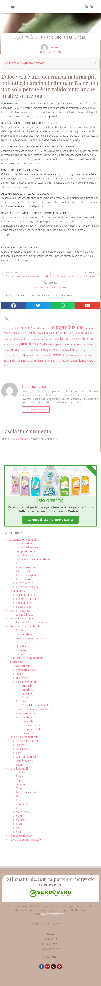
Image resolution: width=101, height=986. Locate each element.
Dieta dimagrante (26, 792)
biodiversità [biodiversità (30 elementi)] (10, 332)
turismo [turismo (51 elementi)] (63, 360)
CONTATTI (50, 938)
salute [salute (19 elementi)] (31, 361)
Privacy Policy (50, 943)
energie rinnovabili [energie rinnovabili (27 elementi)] (49, 339)
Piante (19, 764)
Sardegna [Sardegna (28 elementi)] (38, 360)
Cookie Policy (50, 948)
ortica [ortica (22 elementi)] (6, 350)
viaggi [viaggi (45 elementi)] (82, 360)
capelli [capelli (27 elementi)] (40, 332)
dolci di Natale (24, 555)
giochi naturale (25, 642)
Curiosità (27, 721)
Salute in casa (24, 606)
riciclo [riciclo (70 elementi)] (58, 354)
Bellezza (21, 630)
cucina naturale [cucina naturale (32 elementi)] (78, 332)
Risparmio (28, 733)
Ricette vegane (24, 583)
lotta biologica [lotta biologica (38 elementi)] (75, 344)
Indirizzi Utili (17, 662)
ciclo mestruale (25, 634)
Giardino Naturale (26, 756)
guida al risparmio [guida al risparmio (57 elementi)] (33, 344)
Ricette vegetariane (27, 587)
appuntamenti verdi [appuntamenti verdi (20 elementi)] (41, 328)
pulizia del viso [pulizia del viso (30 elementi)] (49, 349)
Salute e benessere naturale (32, 709)
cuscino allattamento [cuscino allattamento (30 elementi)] (15, 339)
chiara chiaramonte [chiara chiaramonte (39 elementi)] (56, 332)
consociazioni (24, 748)
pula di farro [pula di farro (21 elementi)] (35, 350)
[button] (13, 7)
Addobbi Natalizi (26, 594)
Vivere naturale (25, 717)
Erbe (18, 800)
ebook (19, 673)
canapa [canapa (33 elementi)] (32, 332)
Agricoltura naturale (28, 741)
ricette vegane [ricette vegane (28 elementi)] (11, 355)
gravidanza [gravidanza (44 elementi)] (11, 344)
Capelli (20, 780)
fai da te (27, 693)
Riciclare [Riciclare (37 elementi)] (46, 355)
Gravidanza (22, 646)
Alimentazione (24, 543)
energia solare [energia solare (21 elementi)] (33, 339)
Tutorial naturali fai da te (37, 705)
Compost (21, 744)
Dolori (20, 796)
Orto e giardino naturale (23, 737)
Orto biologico (24, 760)
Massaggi (21, 820)
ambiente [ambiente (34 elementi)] (26, 327)
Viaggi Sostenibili (26, 713)
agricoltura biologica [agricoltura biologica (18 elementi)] (12, 328)
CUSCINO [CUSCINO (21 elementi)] (92, 333)
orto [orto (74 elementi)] (13, 349)
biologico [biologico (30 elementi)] (22, 332)
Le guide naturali (26, 681)
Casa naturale (17, 591)
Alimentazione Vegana (29, 547)
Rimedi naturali (46, 287)
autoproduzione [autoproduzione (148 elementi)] (68, 327)
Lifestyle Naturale (20, 666)
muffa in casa (23, 602)
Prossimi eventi (31, 729)
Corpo (19, 788)
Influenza (21, 808)
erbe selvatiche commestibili (33, 559)
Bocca (19, 776)
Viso (63, 287)
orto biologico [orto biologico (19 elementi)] (23, 350)
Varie (25, 697)
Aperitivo (27, 689)
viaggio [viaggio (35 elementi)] (90, 360)
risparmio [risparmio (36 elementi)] (21, 360)
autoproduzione (25, 551)
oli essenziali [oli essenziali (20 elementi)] (90, 344)
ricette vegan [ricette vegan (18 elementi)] (85, 350)
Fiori (19, 752)
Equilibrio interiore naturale (26, 658)
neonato (21, 650)
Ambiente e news (26, 669)
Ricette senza (23, 579)
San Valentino (24, 654)
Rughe (19, 823)
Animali (27, 685)
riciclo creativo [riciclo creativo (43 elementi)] (74, 355)
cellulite (21, 784)
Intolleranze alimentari (30, 567)
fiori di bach (23, 804)
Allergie (20, 772)
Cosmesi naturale (19, 610)
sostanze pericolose (21, 835)
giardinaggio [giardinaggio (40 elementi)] (84, 339)
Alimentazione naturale (23, 539)
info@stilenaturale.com (52, 914)
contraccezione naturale (30, 638)
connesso (21, 439)
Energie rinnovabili (27, 598)
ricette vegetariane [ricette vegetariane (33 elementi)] (30, 355)
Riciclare (21, 701)
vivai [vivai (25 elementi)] (6, 364)
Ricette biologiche (26, 575)
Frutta (19, 563)
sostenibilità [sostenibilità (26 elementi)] (50, 360)
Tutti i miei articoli (35, 409)
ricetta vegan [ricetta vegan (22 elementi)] (63, 350)
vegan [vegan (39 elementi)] (73, 360)
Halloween (22, 677)
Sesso (19, 827)
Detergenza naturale (21, 618)
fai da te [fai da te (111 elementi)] (68, 338)
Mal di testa (23, 812)
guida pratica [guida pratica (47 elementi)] (57, 344)
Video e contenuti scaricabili (26, 839)
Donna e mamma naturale (24, 626)
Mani (19, 816)
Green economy (31, 725)
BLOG (50, 933)
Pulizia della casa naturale (31, 622)
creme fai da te (24, 614)
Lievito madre (24, 571)
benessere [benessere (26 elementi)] (90, 327)
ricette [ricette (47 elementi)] (74, 349)
